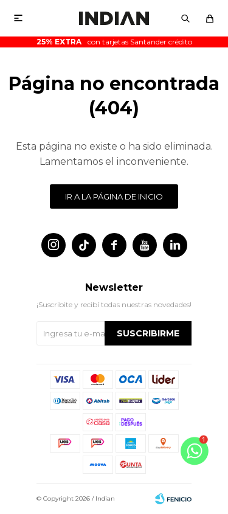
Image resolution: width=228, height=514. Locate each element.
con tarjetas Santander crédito (114, 41)
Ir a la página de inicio (114, 196)
